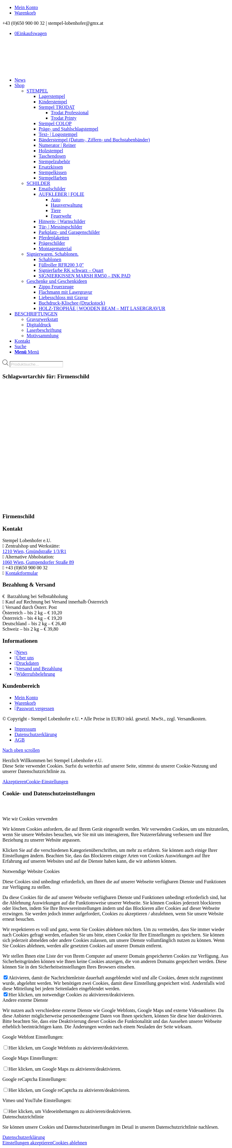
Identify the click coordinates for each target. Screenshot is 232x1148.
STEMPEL (37, 90)
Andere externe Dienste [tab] (25, 1000)
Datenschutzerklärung (23, 1137)
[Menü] (26, 351)
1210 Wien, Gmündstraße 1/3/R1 (34, 551)
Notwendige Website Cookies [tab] (31, 871)
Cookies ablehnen (70, 1142)
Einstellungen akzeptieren (27, 1142)
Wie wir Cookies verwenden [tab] (29, 818)
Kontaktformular (21, 573)
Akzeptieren (14, 781)
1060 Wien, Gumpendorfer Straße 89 (38, 562)
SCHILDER (38, 183)
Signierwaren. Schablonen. (53, 254)
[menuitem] (122, 7)
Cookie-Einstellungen (47, 781)
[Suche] (20, 346)
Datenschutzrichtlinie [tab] (23, 1116)
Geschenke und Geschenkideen (57, 281)
